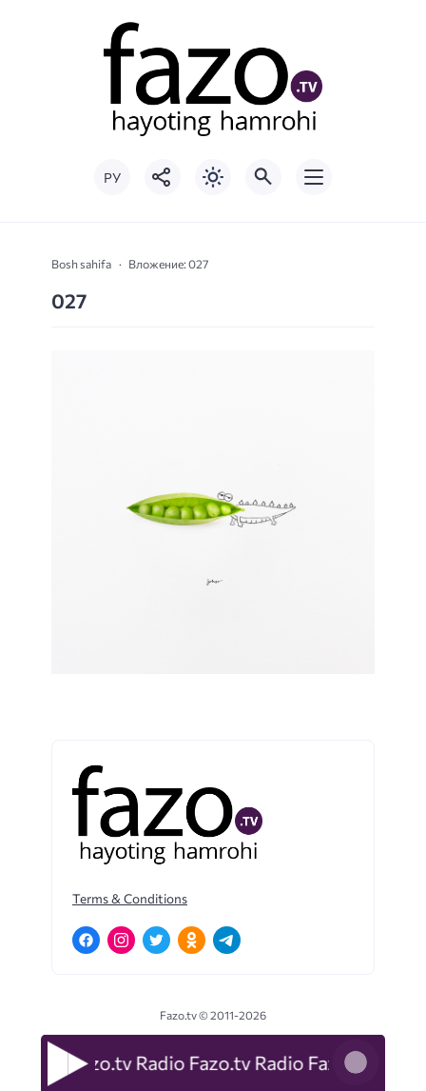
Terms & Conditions (129, 898)
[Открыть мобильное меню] (314, 177)
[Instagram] (121, 940)
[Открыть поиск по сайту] (263, 177)
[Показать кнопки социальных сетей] (163, 177)
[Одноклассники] (191, 940)
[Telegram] (227, 940)
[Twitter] (156, 940)
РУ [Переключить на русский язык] (112, 177)
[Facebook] (86, 940)
